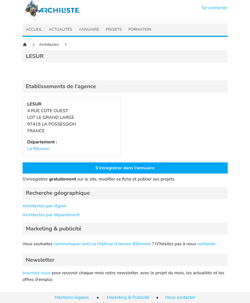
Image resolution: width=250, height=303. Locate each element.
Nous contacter (180, 297)
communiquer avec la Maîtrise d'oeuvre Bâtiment (102, 244)
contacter (206, 244)
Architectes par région (45, 206)
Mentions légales (72, 297)
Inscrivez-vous (37, 273)
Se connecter (215, 8)
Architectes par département (51, 215)
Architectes (49, 44)
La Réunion (38, 149)
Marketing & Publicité (128, 297)
